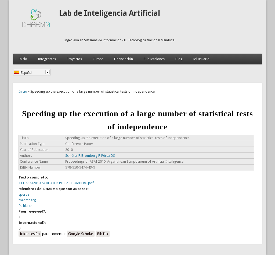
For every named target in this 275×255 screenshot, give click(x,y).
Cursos (98, 59)
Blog (179, 59)
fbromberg (27, 200)
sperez (24, 194)
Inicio (23, 59)
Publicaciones (154, 59)
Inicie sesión (30, 234)
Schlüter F (72, 156)
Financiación (123, 59)
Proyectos (74, 59)
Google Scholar (80, 234)
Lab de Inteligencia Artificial (109, 13)
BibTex (102, 234)
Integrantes (47, 59)
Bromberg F (90, 156)
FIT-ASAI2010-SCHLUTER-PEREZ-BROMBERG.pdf (56, 183)
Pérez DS (108, 156)
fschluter (25, 206)
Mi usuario (201, 59)
